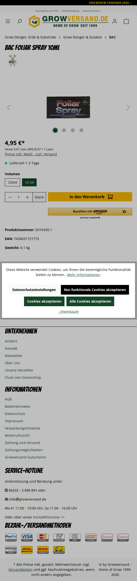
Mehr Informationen (83, 274)
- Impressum (68, 311)
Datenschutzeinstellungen (34, 289)
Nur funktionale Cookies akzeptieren (95, 289)
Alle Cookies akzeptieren (90, 301)
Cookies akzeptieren (44, 301)
